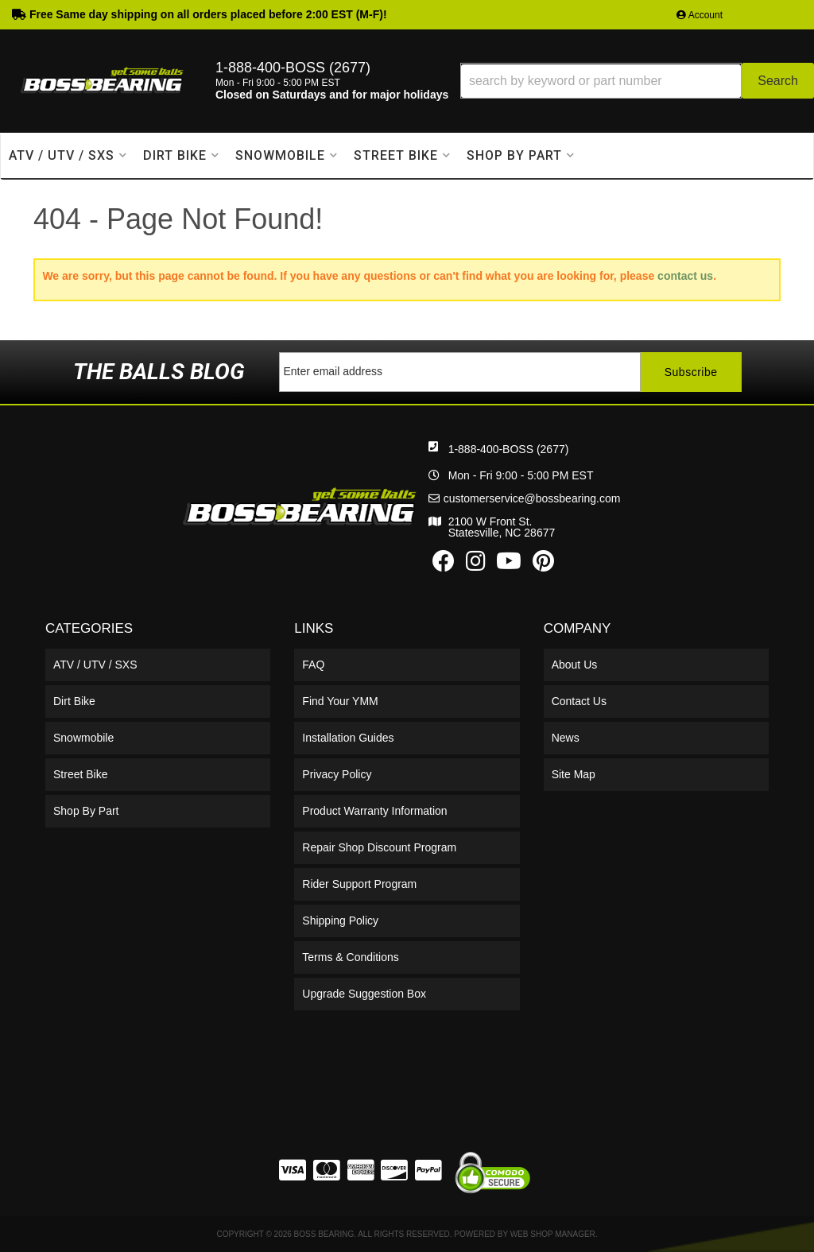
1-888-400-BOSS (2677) (508, 449)
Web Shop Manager (552, 1234)
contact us (685, 275)
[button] (637, 81)
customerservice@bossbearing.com (532, 498)
